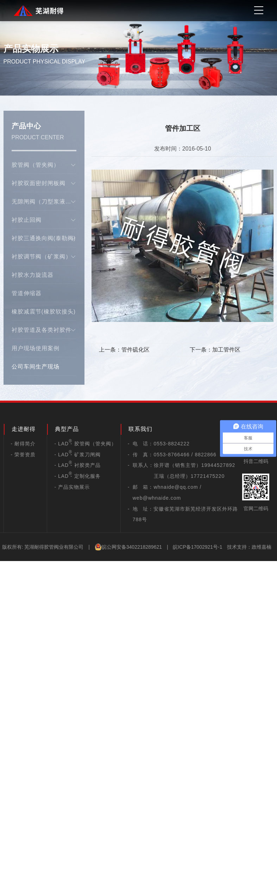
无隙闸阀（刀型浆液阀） (44, 201)
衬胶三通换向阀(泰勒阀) (44, 238)
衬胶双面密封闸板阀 (44, 183)
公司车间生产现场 (35, 367)
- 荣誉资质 (23, 454)
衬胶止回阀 (44, 220)
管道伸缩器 (27, 293)
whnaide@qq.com (175, 487)
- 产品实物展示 (72, 487)
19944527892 (218, 465)
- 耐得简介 (23, 443)
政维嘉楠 (261, 547)
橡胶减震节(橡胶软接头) (44, 312)
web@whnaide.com (157, 498)
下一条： (215, 350)
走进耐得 (24, 429)
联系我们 (140, 429)
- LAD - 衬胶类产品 (77, 465)
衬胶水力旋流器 (32, 275)
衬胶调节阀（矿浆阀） (44, 256)
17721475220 (208, 476)
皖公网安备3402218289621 (128, 546)
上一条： (124, 350)
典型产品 (67, 429)
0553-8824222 (171, 443)
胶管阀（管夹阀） (44, 165)
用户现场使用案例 (35, 348)
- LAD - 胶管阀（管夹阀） (85, 443)
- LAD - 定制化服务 (77, 476)
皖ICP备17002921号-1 (197, 547)
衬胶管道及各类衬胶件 (44, 330)
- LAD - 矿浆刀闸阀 (77, 454)
